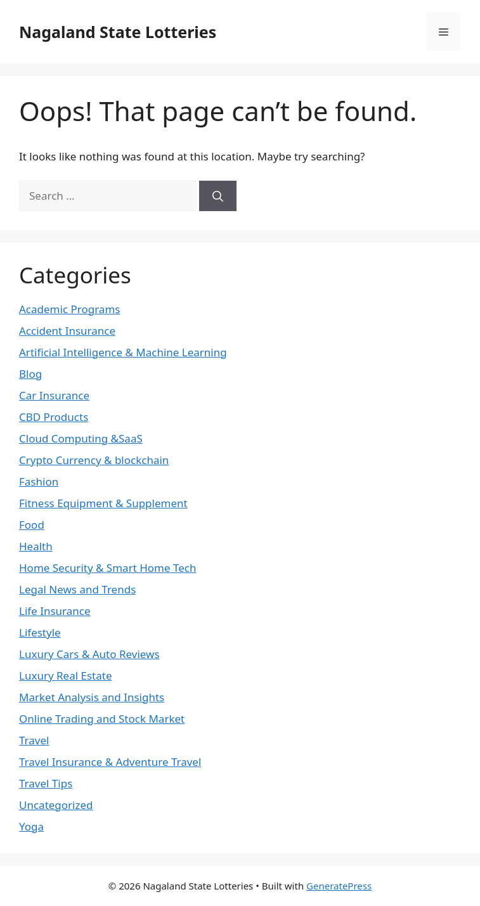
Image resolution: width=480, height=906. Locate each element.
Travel (34, 740)
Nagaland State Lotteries (117, 31)
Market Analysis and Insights (91, 697)
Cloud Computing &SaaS (81, 438)
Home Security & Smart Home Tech (108, 567)
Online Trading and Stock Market (102, 718)
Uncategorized (56, 805)
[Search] (218, 196)
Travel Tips (45, 783)
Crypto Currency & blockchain (94, 460)
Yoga (31, 826)
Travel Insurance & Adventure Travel (110, 761)
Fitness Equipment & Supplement (103, 503)
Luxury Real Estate (65, 675)
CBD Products (53, 417)
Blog (30, 373)
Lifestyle (40, 632)
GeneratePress (339, 885)
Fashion (38, 481)
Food (31, 524)
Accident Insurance (67, 330)
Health (36, 546)
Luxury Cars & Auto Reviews (89, 654)
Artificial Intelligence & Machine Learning (123, 352)
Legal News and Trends (77, 589)
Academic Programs (69, 309)
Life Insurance (55, 611)
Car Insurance (54, 395)
